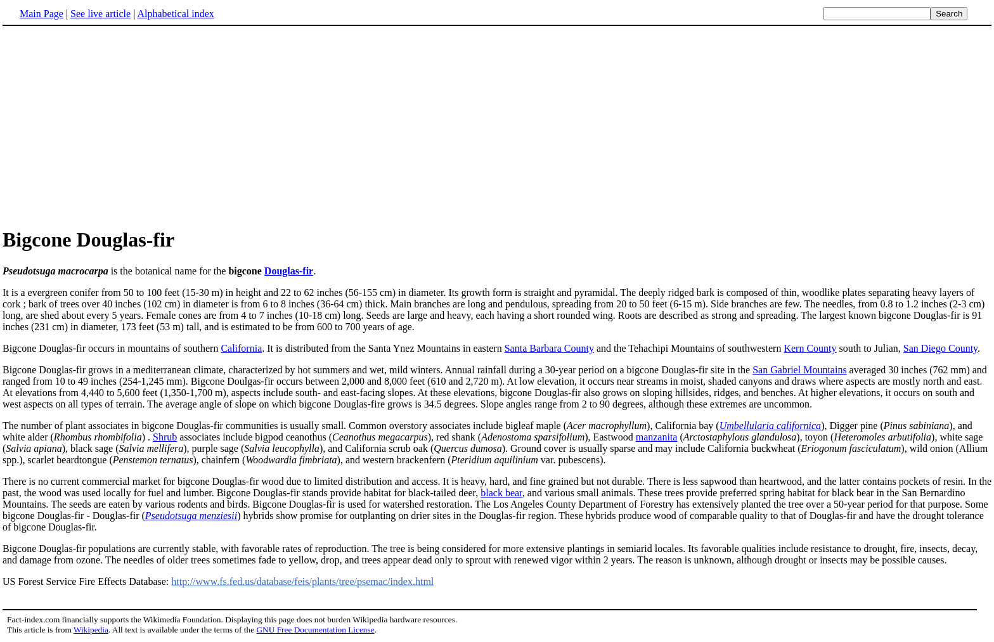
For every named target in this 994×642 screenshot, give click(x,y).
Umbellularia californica (770, 425)
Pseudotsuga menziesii (191, 515)
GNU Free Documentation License (315, 629)
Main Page (41, 13)
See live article (100, 13)
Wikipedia (91, 629)
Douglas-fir (288, 271)
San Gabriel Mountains (799, 369)
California (241, 348)
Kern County (810, 348)
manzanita (657, 437)
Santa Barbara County (549, 348)
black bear (501, 492)
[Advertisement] (497, 126)
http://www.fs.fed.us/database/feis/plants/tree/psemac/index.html (302, 581)
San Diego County (940, 348)
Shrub (165, 437)
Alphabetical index (175, 13)
